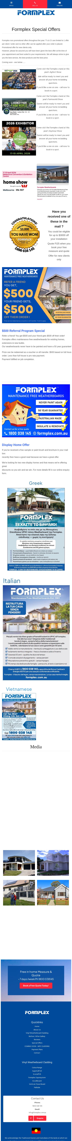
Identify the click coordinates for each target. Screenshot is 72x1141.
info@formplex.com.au (37, 1111)
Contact (37, 1053)
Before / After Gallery (37, 1036)
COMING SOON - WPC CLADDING (37, 1046)
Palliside (37, 1087)
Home (37, 1026)
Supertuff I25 (37, 1071)
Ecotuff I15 (37, 1074)
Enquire (40, 1118)
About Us (37, 1029)
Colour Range (37, 1067)
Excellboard (37, 1081)
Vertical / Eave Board (37, 1084)
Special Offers (37, 1043)
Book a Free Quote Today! (36, 985)
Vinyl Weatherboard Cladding (37, 1033)
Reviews (37, 1039)
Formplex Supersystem (37, 1077)
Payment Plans (37, 1049)
